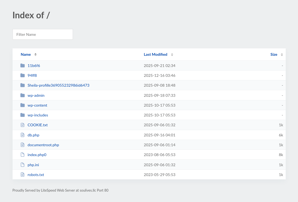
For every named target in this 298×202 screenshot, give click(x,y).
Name (26, 54)
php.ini (29, 164)
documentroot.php (39, 144)
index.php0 (33, 154)
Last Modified (155, 54)
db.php (29, 135)
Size (273, 54)
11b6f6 (30, 65)
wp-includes (34, 115)
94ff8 (28, 75)
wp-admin (32, 95)
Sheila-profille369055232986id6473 (55, 85)
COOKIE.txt (34, 124)
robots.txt (32, 174)
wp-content (33, 105)
